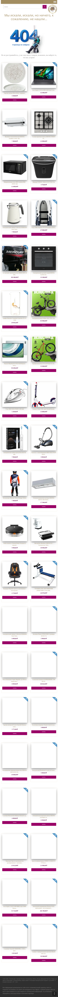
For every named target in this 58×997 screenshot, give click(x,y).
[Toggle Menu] (54, 2)
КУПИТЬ (14, 100)
